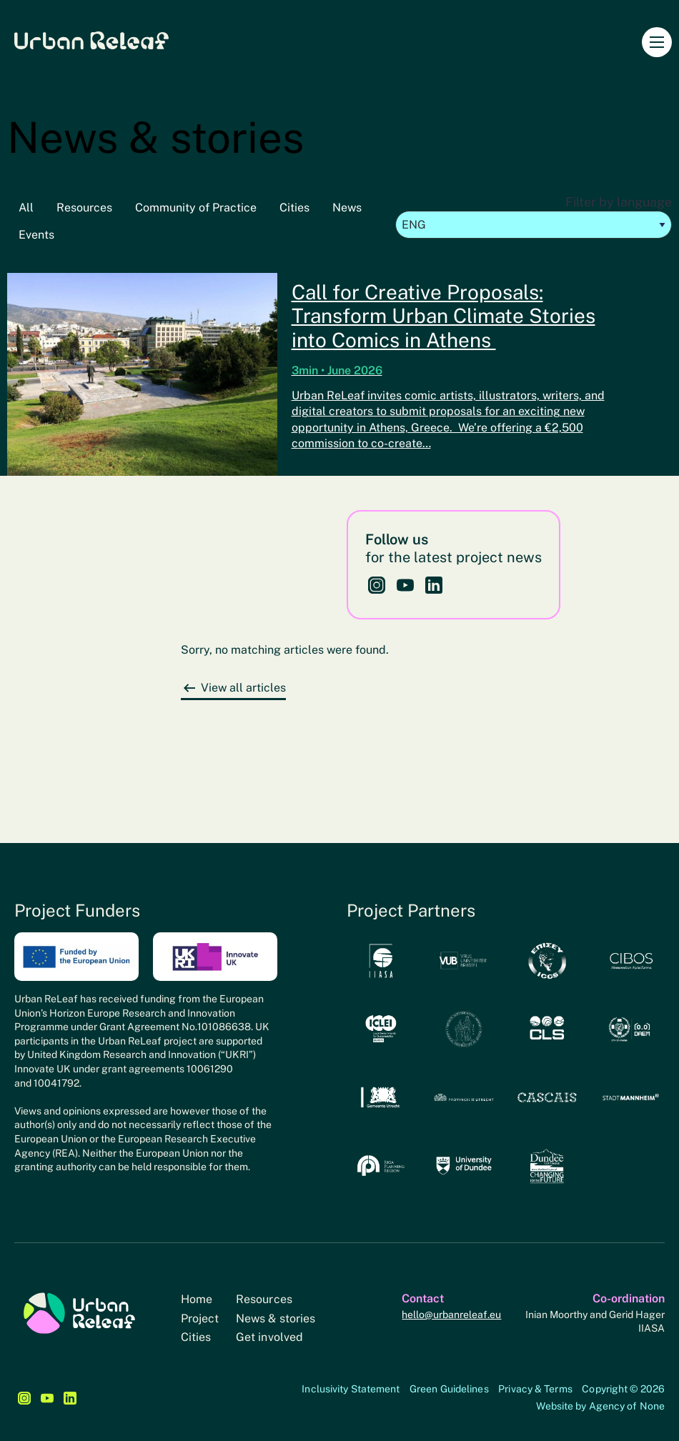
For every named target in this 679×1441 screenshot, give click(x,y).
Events (36, 234)
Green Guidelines (449, 1389)
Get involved (269, 1337)
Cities (294, 207)
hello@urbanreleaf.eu (451, 1314)
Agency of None (627, 1406)
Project (200, 1318)
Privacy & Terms (535, 1389)
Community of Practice (196, 207)
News (347, 207)
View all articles (243, 687)
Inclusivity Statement (351, 1389)
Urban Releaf (91, 40)
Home (196, 1299)
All (26, 207)
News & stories (275, 1318)
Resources (84, 207)
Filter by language (534, 216)
